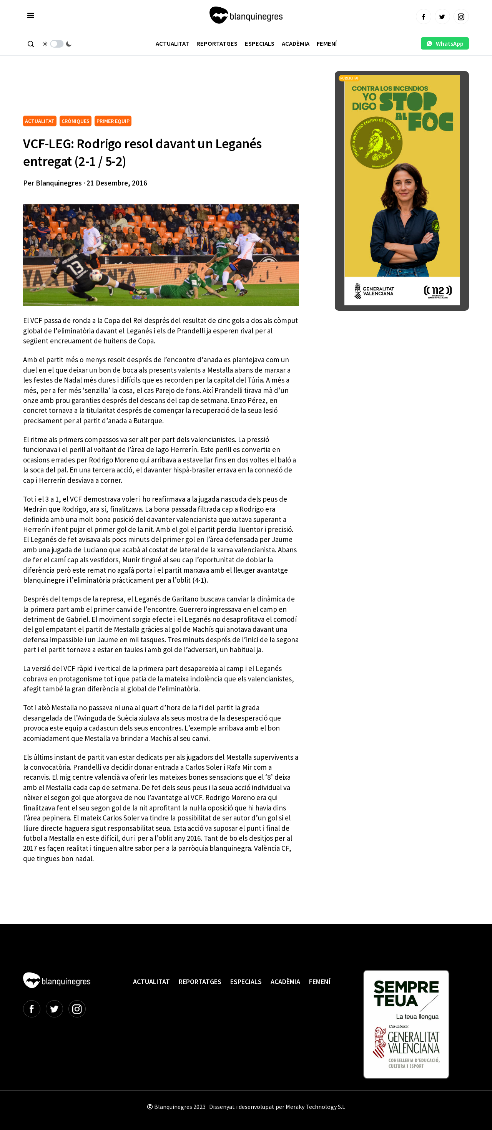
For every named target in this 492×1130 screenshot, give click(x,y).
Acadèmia (295, 44)
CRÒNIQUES (76, 121)
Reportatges (217, 44)
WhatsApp (445, 43)
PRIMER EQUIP (113, 121)
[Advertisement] (163, 92)
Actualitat (172, 44)
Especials (259, 44)
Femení (327, 44)
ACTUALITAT (40, 121)
